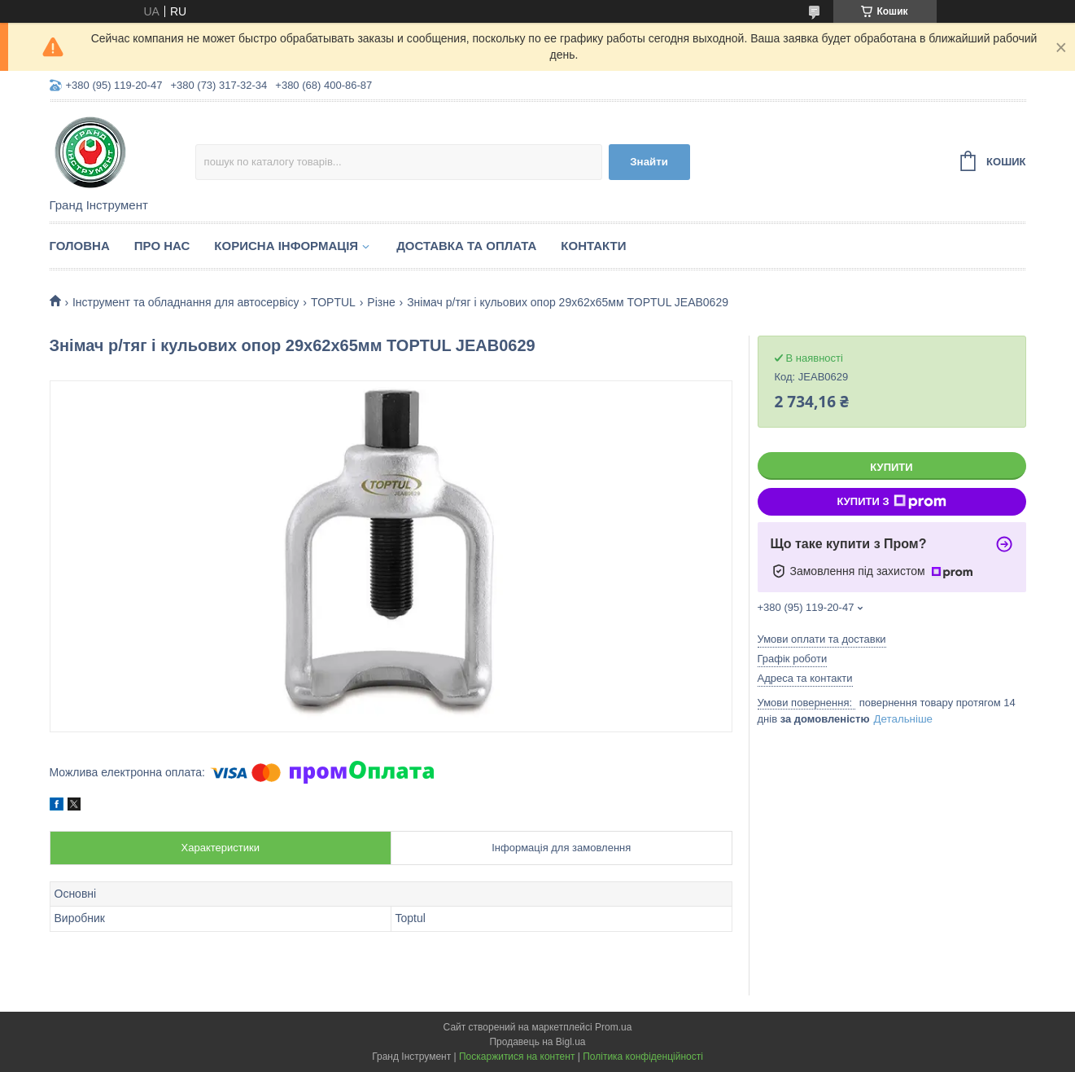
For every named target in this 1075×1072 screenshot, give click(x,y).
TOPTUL (333, 302)
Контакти (593, 245)
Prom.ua (613, 1027)
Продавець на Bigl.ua (537, 1042)
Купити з (891, 501)
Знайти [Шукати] (649, 162)
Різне (381, 302)
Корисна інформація (286, 245)
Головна (80, 245)
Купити (891, 467)
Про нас (162, 245)
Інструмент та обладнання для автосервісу (185, 302)
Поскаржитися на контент (517, 1056)
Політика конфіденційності (643, 1056)
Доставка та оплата (466, 245)
